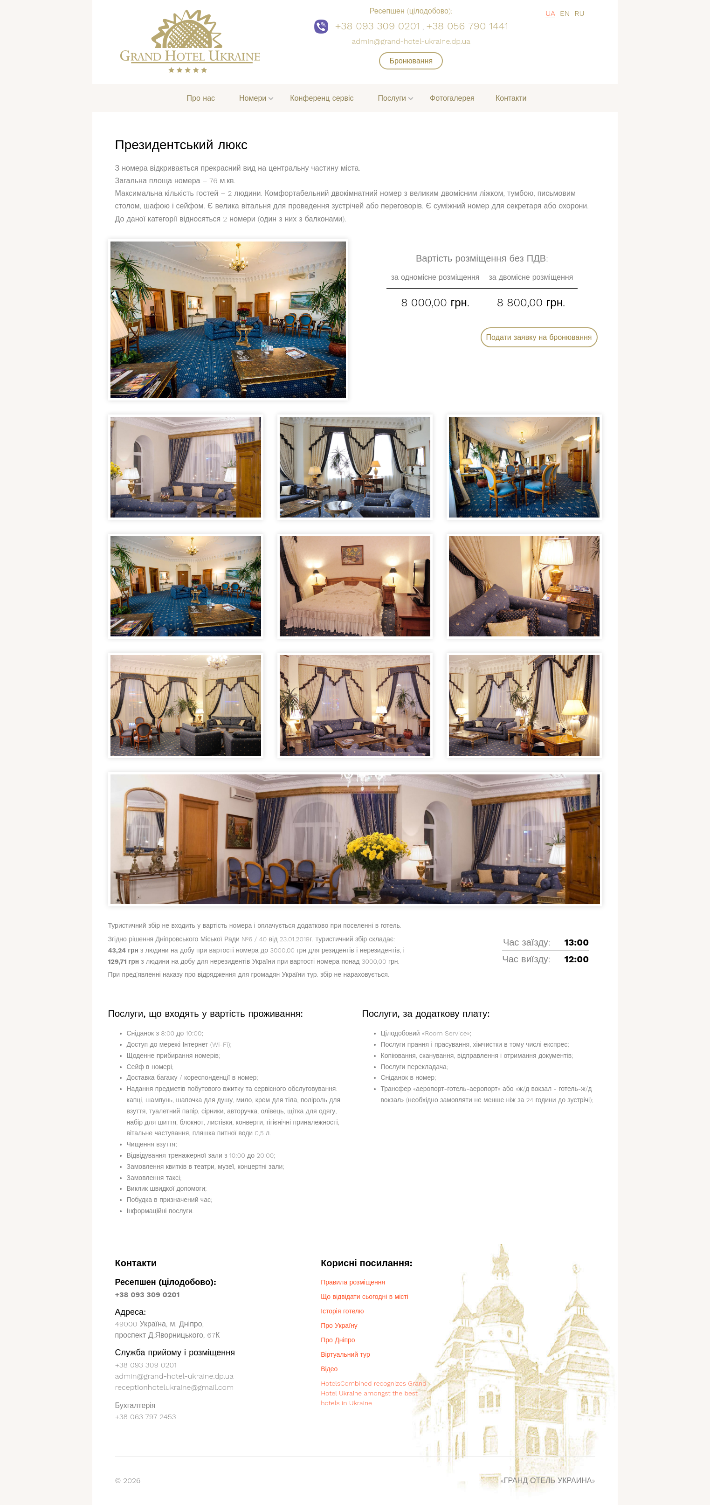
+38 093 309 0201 (377, 26)
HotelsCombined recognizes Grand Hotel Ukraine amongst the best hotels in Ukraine (374, 1393)
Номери (252, 98)
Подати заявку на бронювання (539, 337)
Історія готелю (342, 1311)
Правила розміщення (353, 1282)
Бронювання (411, 60)
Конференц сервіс (321, 98)
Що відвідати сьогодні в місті (364, 1296)
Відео (329, 1369)
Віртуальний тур (345, 1354)
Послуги (392, 98)
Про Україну (339, 1325)
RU (579, 13)
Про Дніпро (338, 1340)
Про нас (201, 98)
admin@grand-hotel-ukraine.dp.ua (411, 41)
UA (550, 13)
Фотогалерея (452, 98)
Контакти (511, 98)
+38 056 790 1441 (467, 26)
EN (565, 13)
